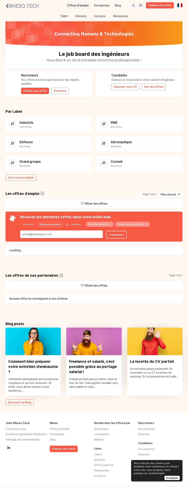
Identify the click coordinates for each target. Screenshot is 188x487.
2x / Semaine (73, 224)
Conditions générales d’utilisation (26, 435)
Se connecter (146, 430)
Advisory (81, 16)
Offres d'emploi (78, 5)
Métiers (99, 441)
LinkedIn (9, 449)
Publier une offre (159, 5)
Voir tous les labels (21, 177)
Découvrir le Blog (19, 403)
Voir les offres (153, 86)
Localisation (101, 435)
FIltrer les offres (95, 203)
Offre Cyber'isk (103, 466)
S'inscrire (60, 90)
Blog (118, 5)
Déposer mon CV (125, 86)
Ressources (120, 16)
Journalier (28, 224)
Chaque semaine (50, 224)
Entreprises (101, 5)
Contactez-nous (16, 430)
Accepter (172, 477)
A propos (100, 16)
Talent (64, 16)
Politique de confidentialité (22, 441)
